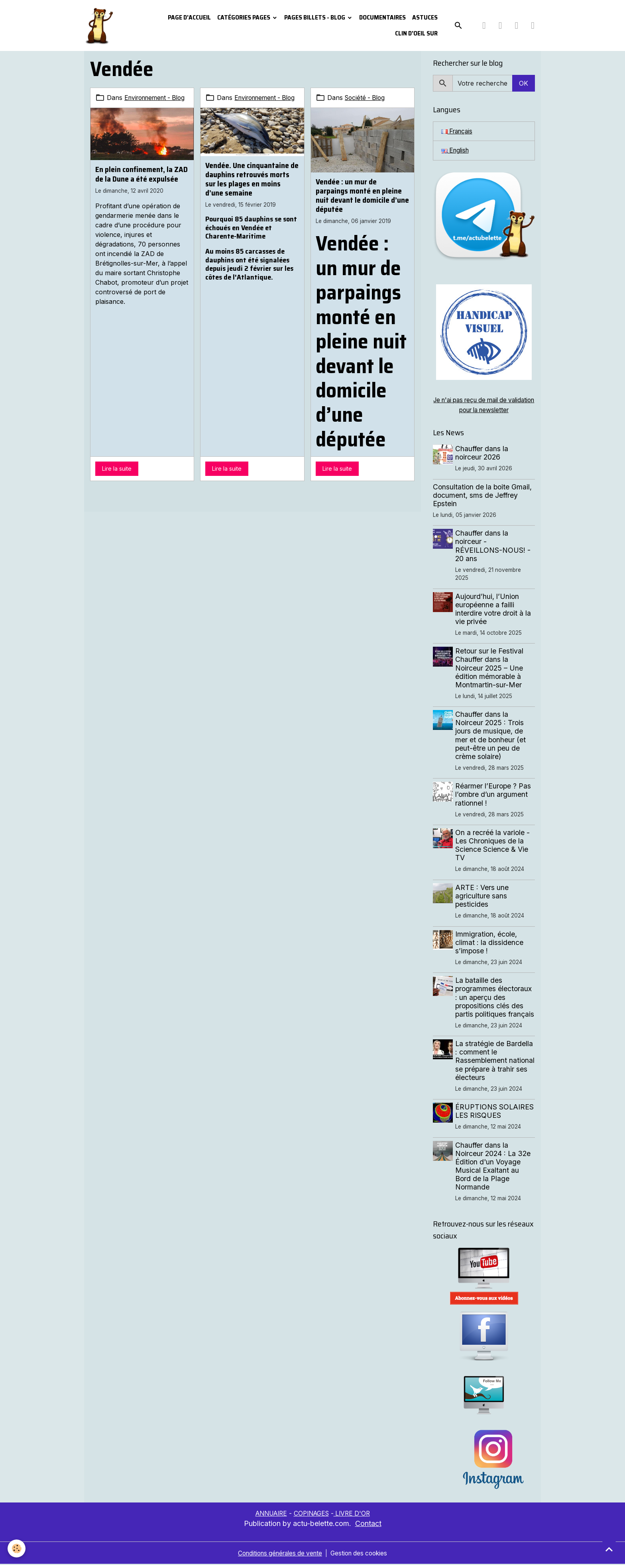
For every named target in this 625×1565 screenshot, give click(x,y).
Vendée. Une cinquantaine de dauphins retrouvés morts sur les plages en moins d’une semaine (252, 188)
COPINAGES (312, 1514)
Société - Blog (366, 98)
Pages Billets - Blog (315, 17)
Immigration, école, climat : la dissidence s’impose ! (490, 943)
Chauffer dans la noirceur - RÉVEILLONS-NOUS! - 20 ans (493, 546)
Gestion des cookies (362, 1554)
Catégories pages (244, 17)
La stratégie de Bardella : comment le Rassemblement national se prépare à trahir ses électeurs (495, 1061)
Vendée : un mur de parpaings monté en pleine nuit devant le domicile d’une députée (362, 195)
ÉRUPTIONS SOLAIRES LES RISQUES (495, 1111)
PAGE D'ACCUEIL (189, 17)
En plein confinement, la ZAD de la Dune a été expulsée (141, 183)
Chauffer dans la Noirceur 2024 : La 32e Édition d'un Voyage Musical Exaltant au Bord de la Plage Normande (493, 1167)
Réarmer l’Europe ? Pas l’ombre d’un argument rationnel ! (494, 795)
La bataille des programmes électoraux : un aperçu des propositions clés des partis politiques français (495, 998)
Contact (368, 1524)
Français (458, 131)
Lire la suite (117, 468)
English (456, 151)
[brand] (100, 25)
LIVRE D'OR (355, 1514)
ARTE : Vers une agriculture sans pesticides (482, 896)
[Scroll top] (609, 1549)
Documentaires (382, 17)
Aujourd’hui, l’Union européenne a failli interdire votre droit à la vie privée (494, 609)
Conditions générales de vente (278, 1554)
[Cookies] (17, 1548)
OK (523, 83)
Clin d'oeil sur (416, 33)
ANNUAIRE (268, 1514)
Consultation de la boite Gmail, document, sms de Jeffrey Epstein (482, 496)
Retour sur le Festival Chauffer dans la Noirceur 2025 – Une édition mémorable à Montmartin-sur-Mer (490, 668)
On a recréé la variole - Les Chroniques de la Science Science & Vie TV (493, 846)
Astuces (425, 17)
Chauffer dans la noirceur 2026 (482, 453)
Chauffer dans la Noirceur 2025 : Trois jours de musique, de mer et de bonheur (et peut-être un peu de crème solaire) (491, 736)
